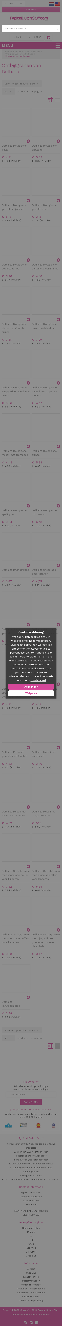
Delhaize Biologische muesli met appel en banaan (44, 391)
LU (31, 1236)
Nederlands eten (31, 1228)
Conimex (31, 1248)
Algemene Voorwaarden (25, 1314)
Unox (31, 1244)
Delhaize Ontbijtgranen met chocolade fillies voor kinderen (46, 875)
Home (8, 52)
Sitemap (45, 1314)
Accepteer (31, 686)
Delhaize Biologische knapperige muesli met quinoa (16, 391)
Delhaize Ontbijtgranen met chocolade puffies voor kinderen (16, 938)
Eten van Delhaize (32, 52)
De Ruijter (31, 1252)
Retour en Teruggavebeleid (31, 1288)
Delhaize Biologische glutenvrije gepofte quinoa (14, 328)
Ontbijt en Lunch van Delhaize (19, 54)
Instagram (25, 1323)
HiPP (31, 1240)
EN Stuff (57, 4)
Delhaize (17, 52)
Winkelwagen (48, 37)
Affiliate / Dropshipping (31, 1300)
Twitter (31, 1323)
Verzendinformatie (31, 1285)
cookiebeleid (38, 680)
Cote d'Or (31, 1256)
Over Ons (31, 1273)
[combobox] (31, 28)
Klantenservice (31, 1277)
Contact (31, 1269)
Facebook (37, 1323)
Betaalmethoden (31, 1281)
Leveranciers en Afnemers (31, 1292)
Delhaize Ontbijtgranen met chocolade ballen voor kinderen (16, 875)
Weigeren (31, 693)
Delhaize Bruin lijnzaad (15, 569)
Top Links (8, 3)
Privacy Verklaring (31, 1296)
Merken (31, 1232)
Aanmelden (31, 10)
